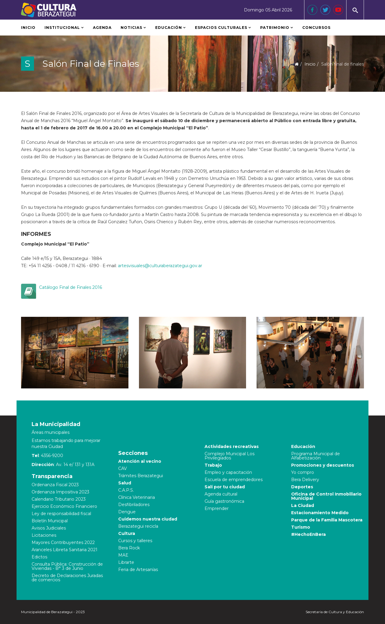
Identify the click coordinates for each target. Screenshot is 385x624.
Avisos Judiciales (49, 528)
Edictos (39, 557)
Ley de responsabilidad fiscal (61, 513)
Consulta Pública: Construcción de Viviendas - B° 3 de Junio (67, 566)
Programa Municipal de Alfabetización (315, 456)
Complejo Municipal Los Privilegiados (229, 456)
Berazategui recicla (138, 526)
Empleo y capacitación (228, 472)
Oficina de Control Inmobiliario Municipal (326, 496)
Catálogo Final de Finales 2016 (70, 287)
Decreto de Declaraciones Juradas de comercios (67, 577)
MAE (123, 555)
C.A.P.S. (126, 490)
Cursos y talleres (135, 540)
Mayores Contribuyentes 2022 (63, 542)
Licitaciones (44, 535)
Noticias (131, 27)
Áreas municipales (50, 432)
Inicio (28, 27)
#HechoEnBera (308, 534)
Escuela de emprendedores (234, 479)
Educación (168, 27)
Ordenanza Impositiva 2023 (60, 492)
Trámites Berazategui (140, 475)
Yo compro (302, 472)
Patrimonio (275, 27)
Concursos (316, 27)
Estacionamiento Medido (320, 512)
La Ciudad (302, 505)
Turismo (300, 527)
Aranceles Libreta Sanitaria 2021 (64, 549)
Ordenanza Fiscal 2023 (55, 484)
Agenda (102, 27)
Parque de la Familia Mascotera (326, 520)
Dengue (127, 511)
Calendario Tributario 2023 (59, 499)
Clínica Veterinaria (136, 497)
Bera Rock (129, 548)
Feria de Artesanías (138, 569)
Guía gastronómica (224, 501)
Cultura (126, 533)
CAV (122, 468)
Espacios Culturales (221, 27)
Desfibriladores (133, 504)
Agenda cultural (221, 494)
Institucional (62, 27)
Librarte (126, 562)
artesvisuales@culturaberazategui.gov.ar (160, 265)
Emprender (217, 508)
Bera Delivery (305, 479)
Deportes (302, 487)
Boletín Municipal (50, 521)
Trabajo (213, 465)
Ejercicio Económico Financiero (64, 506)
